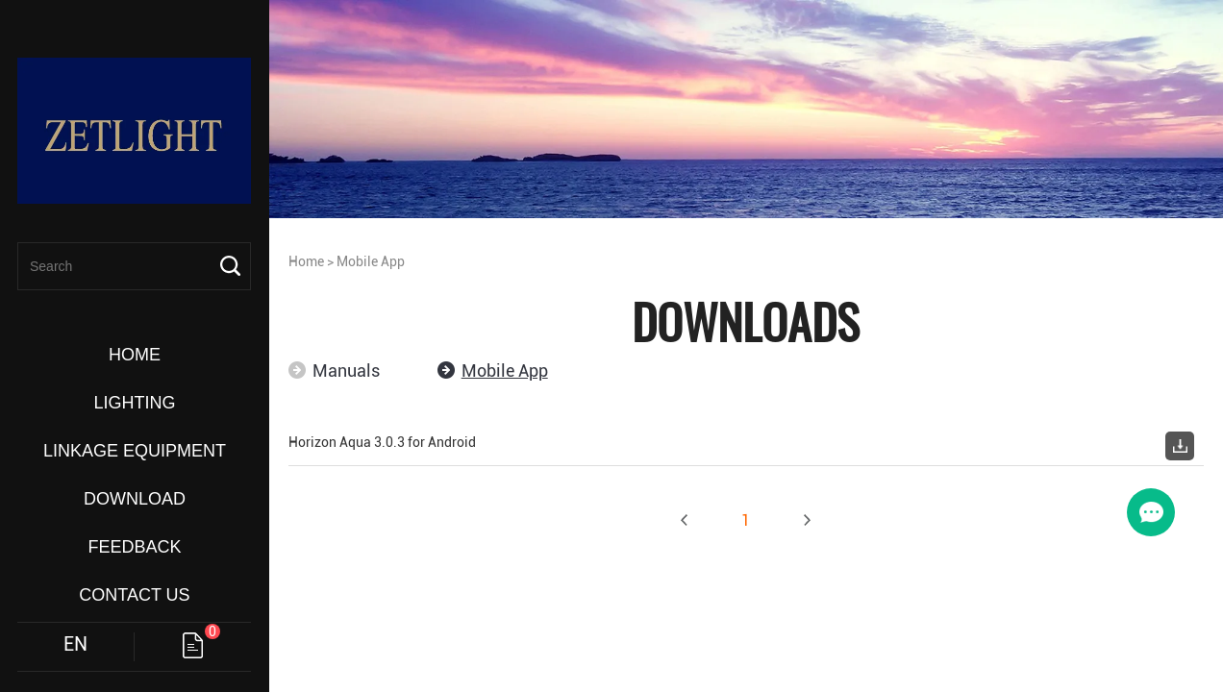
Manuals (346, 370)
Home (306, 261)
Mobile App (371, 261)
